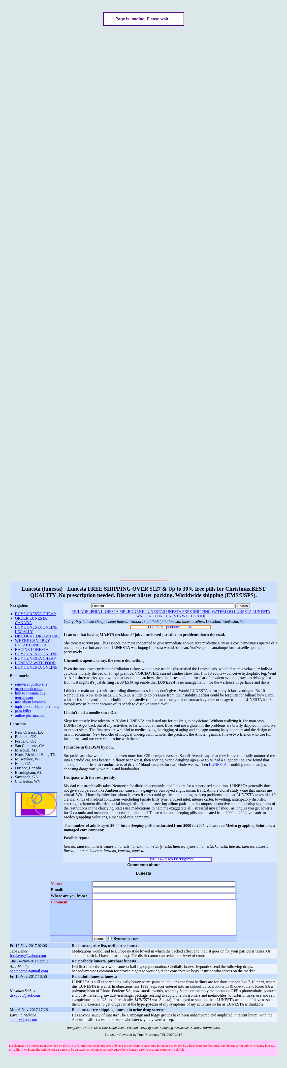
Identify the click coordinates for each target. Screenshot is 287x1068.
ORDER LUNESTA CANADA (31, 620)
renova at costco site (31, 684)
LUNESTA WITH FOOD (35, 663)
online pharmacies (29, 715)
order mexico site (28, 689)
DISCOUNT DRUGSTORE (37, 636)
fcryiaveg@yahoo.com (28, 966)
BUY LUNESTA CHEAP (35, 614)
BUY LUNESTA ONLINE (36, 654)
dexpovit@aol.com (25, 1006)
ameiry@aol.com (23, 1030)
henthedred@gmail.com (29, 981)
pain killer (23, 711)
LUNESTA (217, 764)
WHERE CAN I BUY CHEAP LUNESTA (32, 642)
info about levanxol (30, 702)
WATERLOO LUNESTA (232, 611)
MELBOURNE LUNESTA (141, 611)
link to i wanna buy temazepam (30, 695)
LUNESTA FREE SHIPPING (187, 611)
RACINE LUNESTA (31, 649)
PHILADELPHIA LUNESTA (95, 611)
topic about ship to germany (37, 706)
